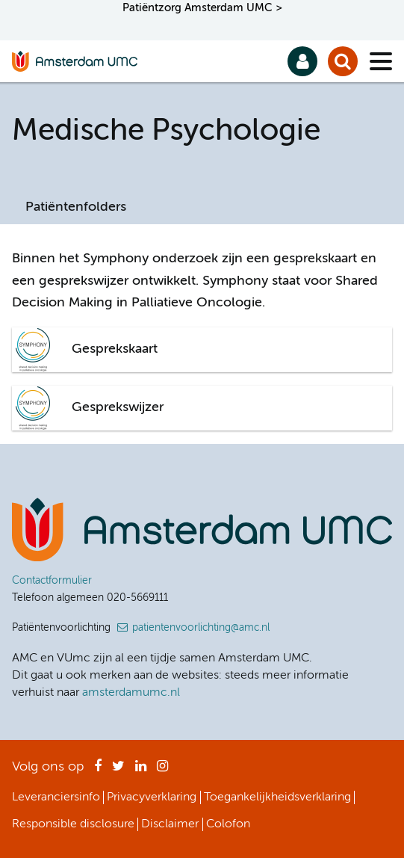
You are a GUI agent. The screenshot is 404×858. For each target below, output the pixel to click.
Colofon (228, 824)
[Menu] (381, 61)
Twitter (118, 770)
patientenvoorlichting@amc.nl (201, 628)
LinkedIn (140, 770)
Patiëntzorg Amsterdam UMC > (202, 7)
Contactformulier (52, 580)
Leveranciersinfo (56, 797)
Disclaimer (170, 824)
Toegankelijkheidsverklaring (277, 797)
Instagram (162, 770)
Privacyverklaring (151, 797)
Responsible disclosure (73, 824)
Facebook (98, 770)
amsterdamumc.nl (131, 693)
